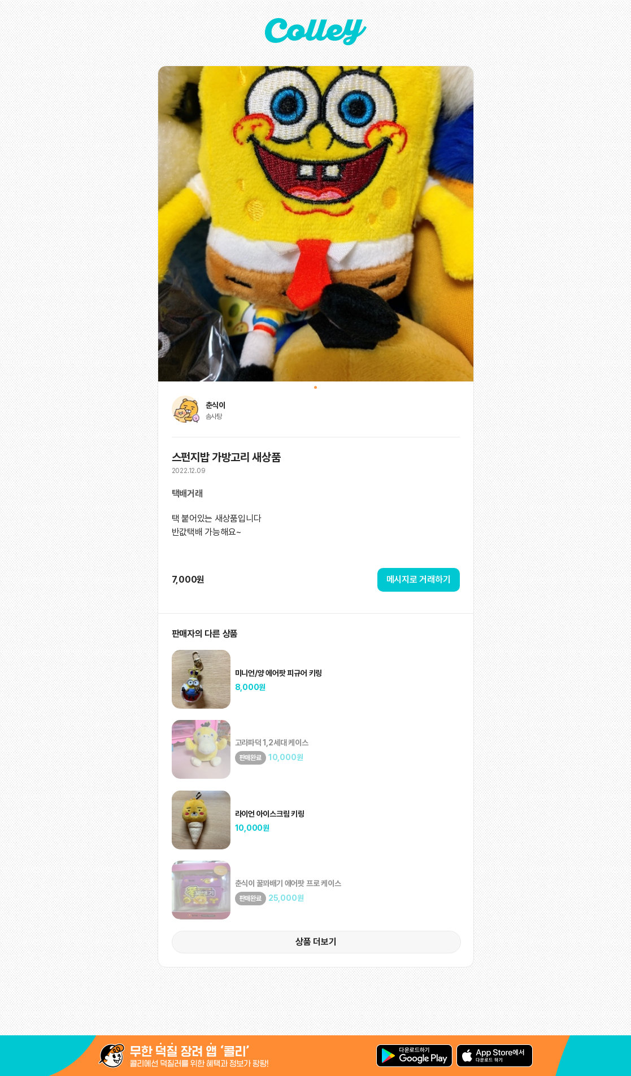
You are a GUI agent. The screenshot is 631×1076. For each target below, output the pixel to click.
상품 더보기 (316, 941)
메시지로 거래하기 (418, 579)
